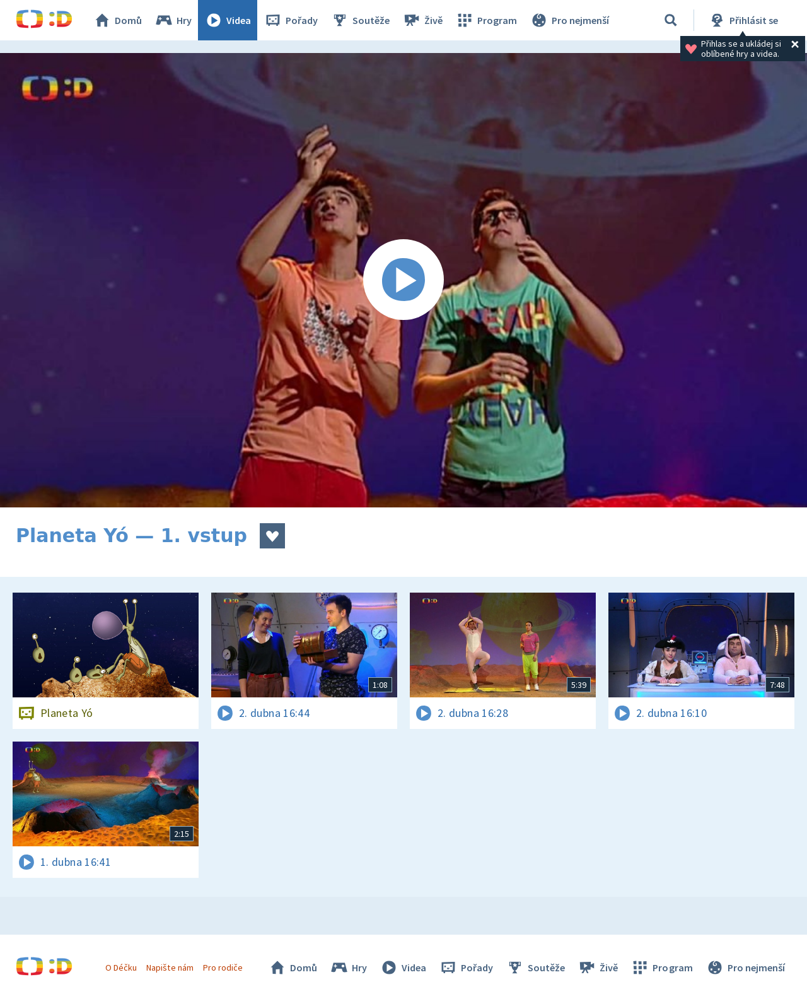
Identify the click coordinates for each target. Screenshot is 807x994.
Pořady (291, 20)
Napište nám (169, 967)
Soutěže (360, 20)
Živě (422, 20)
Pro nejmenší (569, 20)
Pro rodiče (223, 967)
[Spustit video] (403, 280)
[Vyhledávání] (671, 20)
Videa (227, 20)
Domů (117, 20)
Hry (173, 20)
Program (486, 20)
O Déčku (121, 967)
